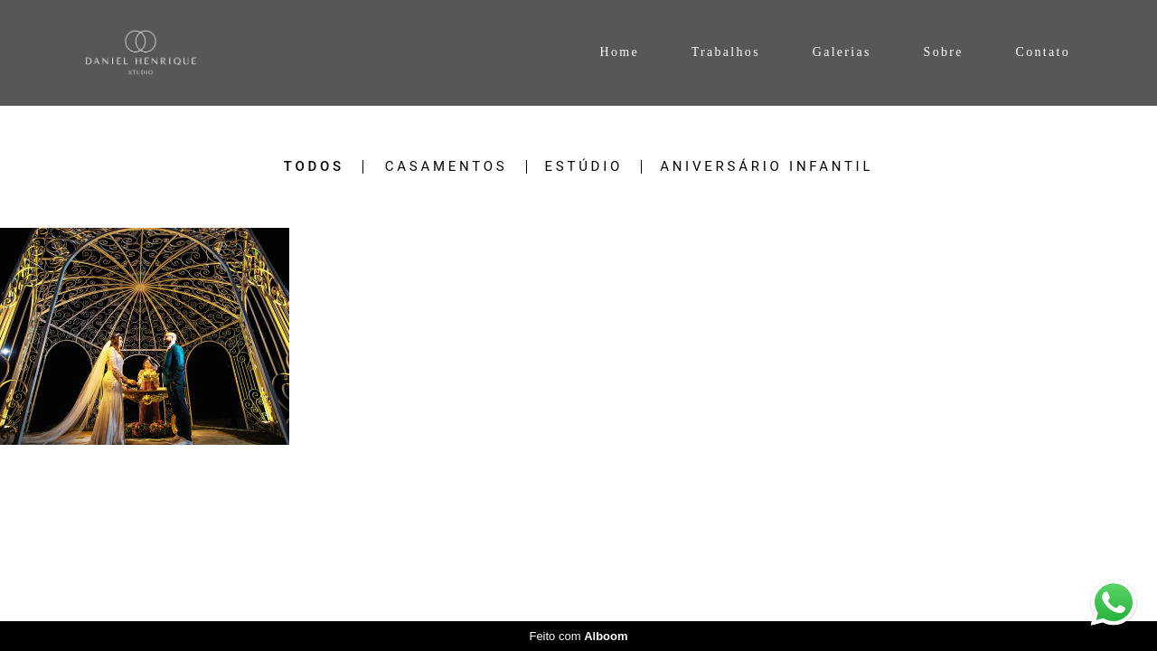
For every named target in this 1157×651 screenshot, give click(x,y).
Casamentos (446, 167)
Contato (1043, 52)
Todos (314, 167)
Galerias (842, 52)
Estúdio (584, 167)
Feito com (578, 636)
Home (618, 52)
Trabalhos (725, 52)
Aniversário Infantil (766, 167)
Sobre (944, 52)
